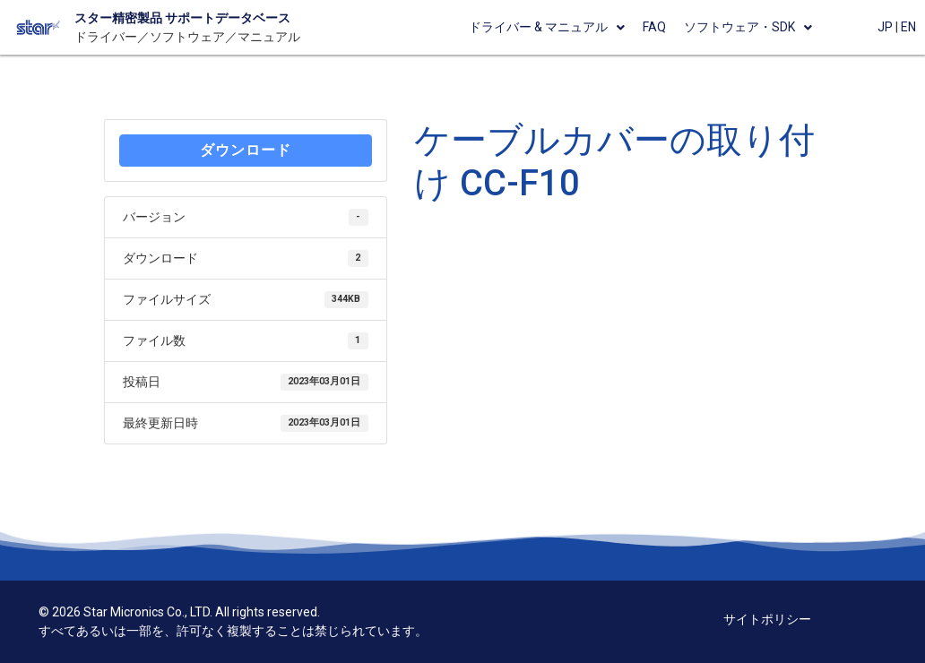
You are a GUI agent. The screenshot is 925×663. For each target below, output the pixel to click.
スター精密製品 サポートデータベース (182, 18)
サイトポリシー (767, 619)
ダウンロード (245, 150)
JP (885, 27)
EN (908, 27)
